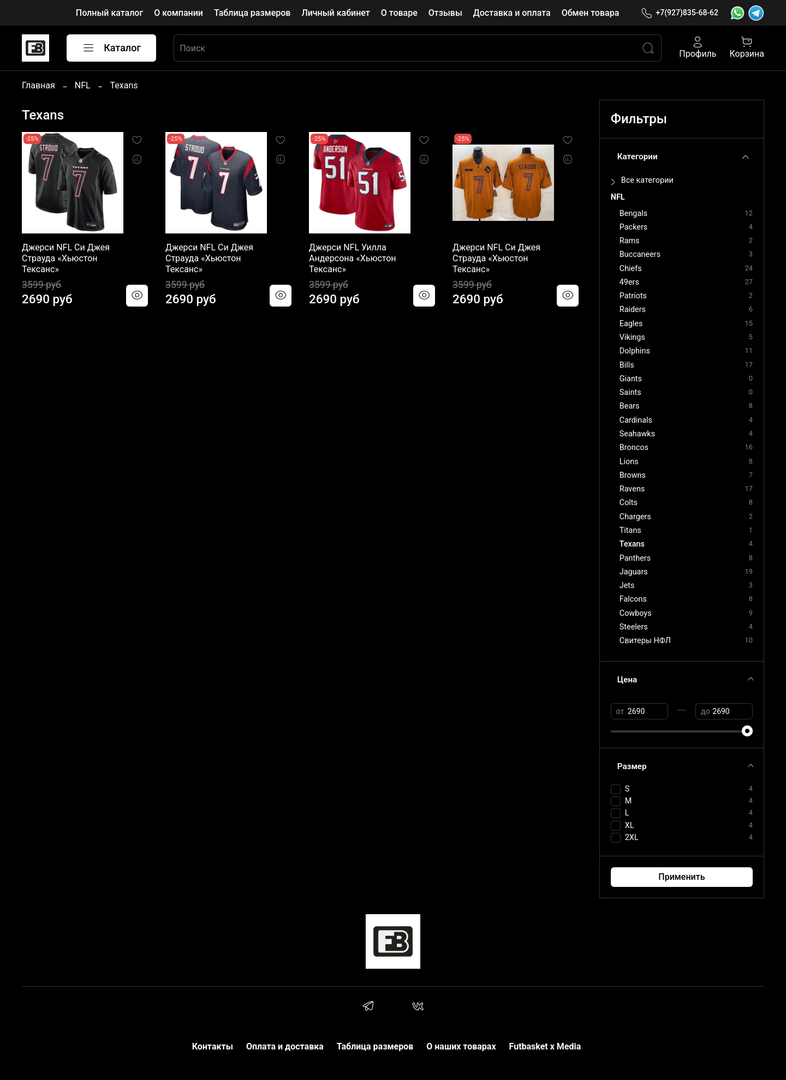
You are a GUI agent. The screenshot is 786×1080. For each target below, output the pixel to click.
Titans (630, 530)
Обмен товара (591, 13)
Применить (681, 877)
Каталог (111, 48)
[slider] (747, 731)
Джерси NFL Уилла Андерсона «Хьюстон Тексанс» (352, 258)
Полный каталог (109, 13)
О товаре (399, 13)
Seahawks (637, 434)
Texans (632, 544)
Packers (633, 227)
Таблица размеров (252, 13)
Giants (631, 378)
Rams (630, 240)
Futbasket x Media (545, 1046)
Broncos (634, 447)
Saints (630, 392)
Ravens (632, 489)
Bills (627, 365)
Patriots (633, 296)
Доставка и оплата (512, 13)
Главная (38, 85)
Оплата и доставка (285, 1046)
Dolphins (635, 351)
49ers (629, 282)
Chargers (635, 516)
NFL (83, 85)
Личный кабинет (335, 13)
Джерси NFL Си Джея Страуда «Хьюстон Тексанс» (66, 258)
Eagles (631, 323)
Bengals (633, 213)
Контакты (212, 1046)
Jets (627, 585)
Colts (629, 502)
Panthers (635, 558)
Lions (629, 461)
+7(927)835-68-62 (679, 13)
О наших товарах (461, 1046)
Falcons (633, 599)
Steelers (634, 627)
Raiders (633, 309)
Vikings (632, 337)
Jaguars (634, 572)
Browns (633, 475)
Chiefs (631, 268)
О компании (178, 13)
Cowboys (636, 613)
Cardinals (636, 420)
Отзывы (445, 13)
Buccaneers (640, 254)
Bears (630, 406)
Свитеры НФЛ (645, 640)
